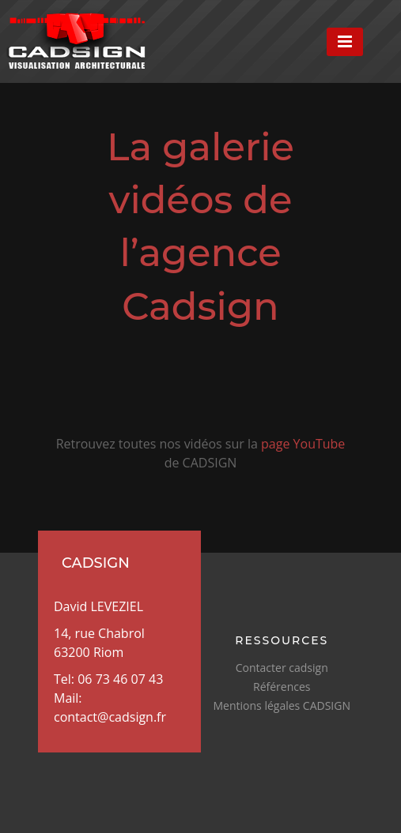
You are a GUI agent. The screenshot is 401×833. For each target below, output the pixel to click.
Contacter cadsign (282, 667)
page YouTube (303, 443)
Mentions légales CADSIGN (282, 705)
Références (281, 686)
